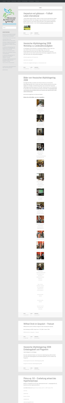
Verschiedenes (31, 1)
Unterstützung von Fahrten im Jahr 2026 (9, 37)
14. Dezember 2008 (26, 34)
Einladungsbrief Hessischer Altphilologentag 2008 (34, 360)
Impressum (37, 1)
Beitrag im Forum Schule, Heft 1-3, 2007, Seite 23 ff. (41, 387)
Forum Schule (14, 1)
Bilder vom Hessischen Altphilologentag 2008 (39, 79)
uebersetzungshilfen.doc (29, 402)
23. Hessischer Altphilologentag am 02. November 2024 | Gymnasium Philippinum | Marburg (9, 56)
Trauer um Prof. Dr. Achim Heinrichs (8, 62)
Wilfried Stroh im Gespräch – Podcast (39, 323)
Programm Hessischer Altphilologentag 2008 (33, 363)
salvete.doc (26, 393)
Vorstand (4, 1)
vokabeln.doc (26, 399)
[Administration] (5, 69)
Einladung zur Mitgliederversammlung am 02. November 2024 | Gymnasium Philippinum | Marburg (9, 60)
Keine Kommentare (36, 34)
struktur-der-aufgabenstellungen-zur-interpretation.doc (35, 62)
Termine (8, 1)
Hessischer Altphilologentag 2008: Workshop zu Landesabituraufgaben (38, 44)
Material (19, 1)
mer (30, 34)
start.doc (25, 390)
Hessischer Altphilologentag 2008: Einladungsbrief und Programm (37, 348)
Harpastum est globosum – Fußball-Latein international (38, 14)
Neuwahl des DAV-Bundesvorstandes (8, 50)
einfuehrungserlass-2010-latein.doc (31, 57)
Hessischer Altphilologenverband (10, 66)
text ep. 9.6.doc (27, 396)
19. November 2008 (26, 68)
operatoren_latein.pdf (28, 60)
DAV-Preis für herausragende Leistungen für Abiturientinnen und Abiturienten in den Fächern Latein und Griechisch (9, 35)
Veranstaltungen (24, 1)
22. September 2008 (26, 369)
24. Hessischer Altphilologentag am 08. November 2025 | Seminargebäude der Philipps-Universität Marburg (9, 48)
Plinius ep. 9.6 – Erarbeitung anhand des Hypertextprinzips (40, 379)
